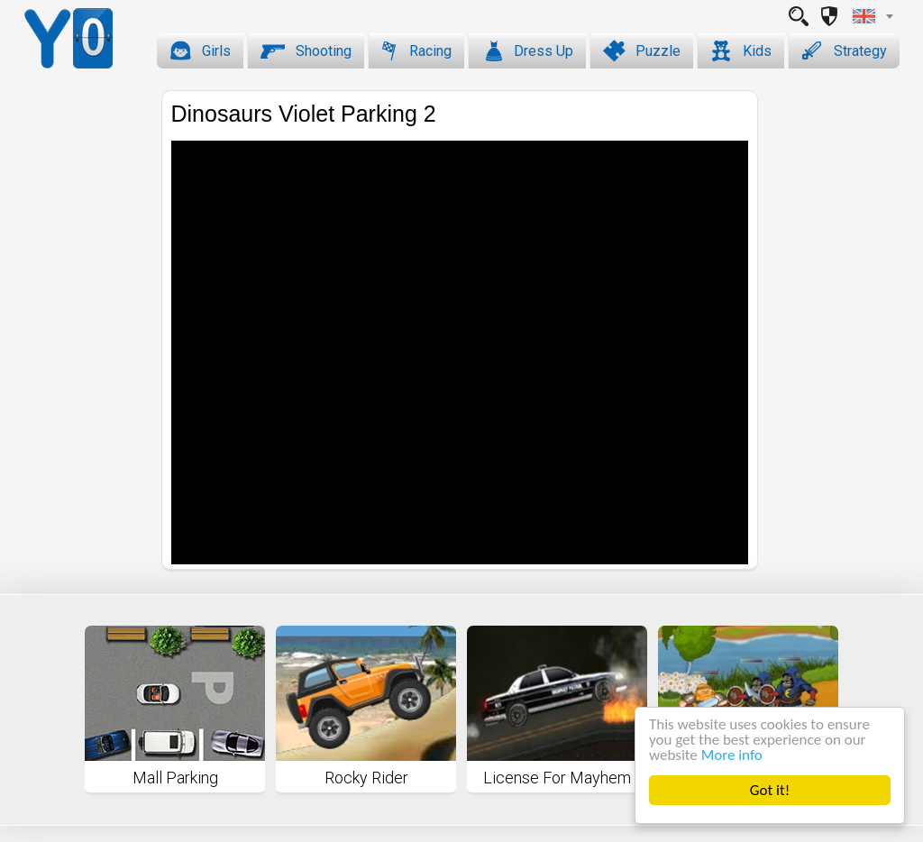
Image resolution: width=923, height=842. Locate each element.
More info (732, 755)
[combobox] (872, 16)
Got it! (770, 790)
